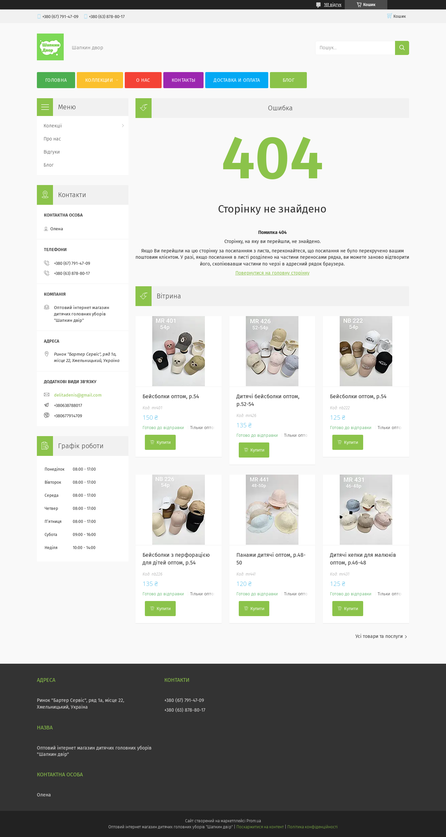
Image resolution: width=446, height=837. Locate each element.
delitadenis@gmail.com (78, 395)
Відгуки (52, 152)
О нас (143, 80)
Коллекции (99, 80)
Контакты (183, 80)
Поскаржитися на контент (260, 827)
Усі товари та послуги (379, 636)
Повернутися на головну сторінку (272, 273)
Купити (164, 442)
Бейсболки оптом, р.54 (171, 396)
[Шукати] (402, 48)
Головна (56, 80)
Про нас (52, 139)
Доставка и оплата (237, 80)
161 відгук (332, 4)
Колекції (53, 126)
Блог (288, 80)
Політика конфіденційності (312, 827)
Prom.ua (253, 821)
